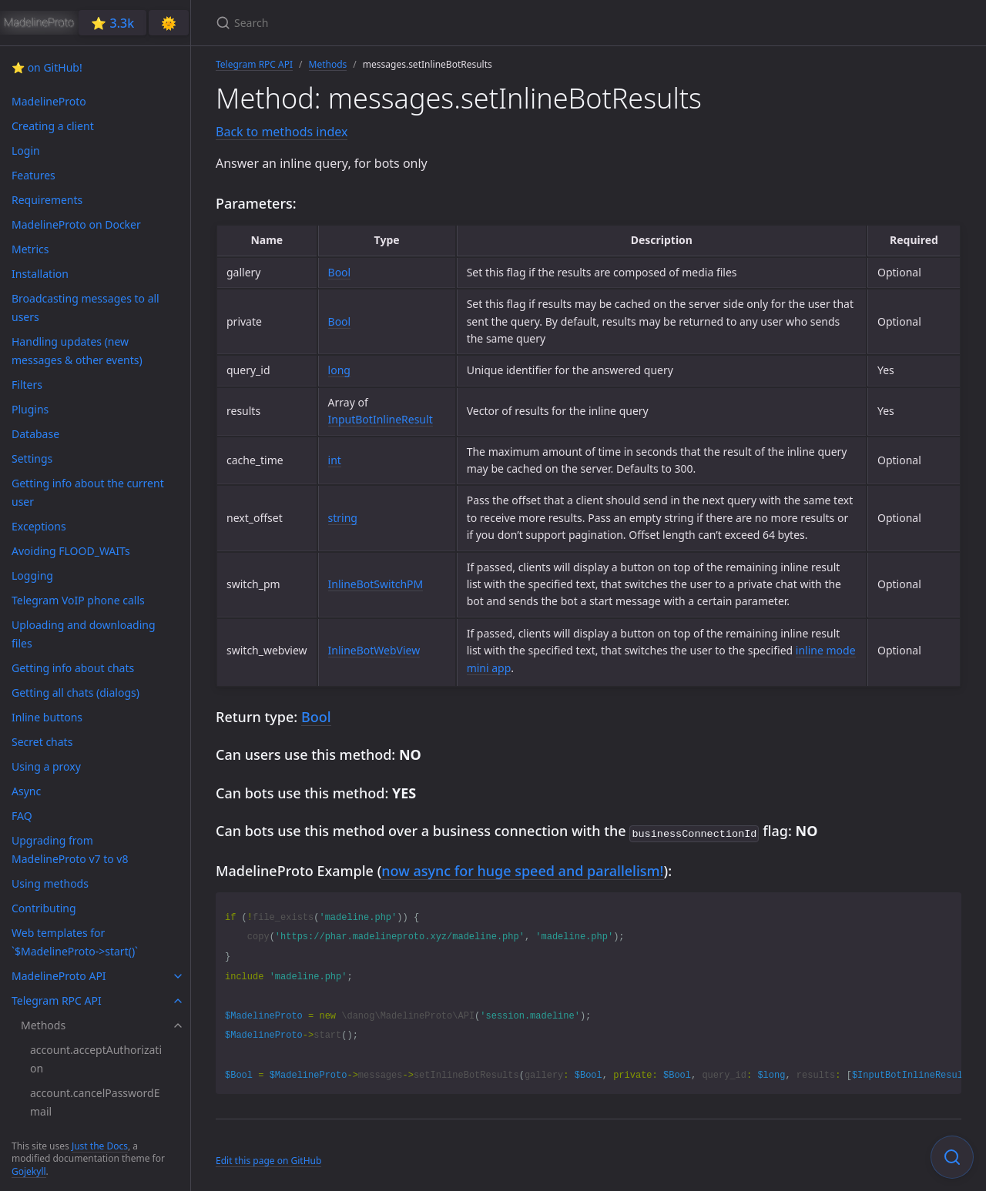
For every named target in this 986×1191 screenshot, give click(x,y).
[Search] (397, 22)
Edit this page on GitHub (268, 1159)
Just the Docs (100, 1146)
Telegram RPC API (254, 64)
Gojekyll (29, 1171)
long (339, 370)
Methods (328, 64)
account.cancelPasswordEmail (94, 1102)
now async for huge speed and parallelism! (522, 869)
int (334, 460)
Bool (339, 272)
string (342, 517)
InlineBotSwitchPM (376, 584)
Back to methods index (281, 131)
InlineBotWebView (374, 650)
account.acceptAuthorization (96, 1059)
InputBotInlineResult (380, 419)
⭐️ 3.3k (112, 23)
